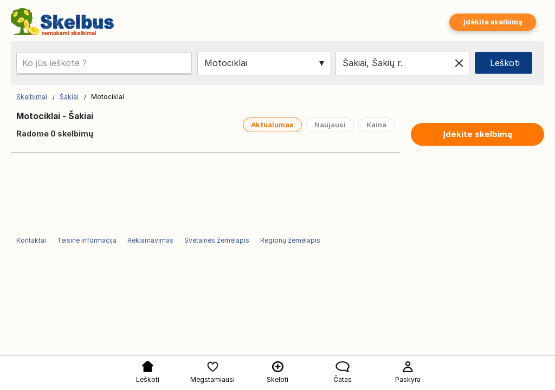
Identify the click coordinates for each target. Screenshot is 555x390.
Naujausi (330, 124)
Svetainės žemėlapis (216, 240)
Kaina (376, 124)
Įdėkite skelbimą (492, 22)
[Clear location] (459, 63)
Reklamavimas (150, 240)
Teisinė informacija (87, 240)
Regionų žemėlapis (290, 240)
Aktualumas (272, 124)
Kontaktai (31, 240)
